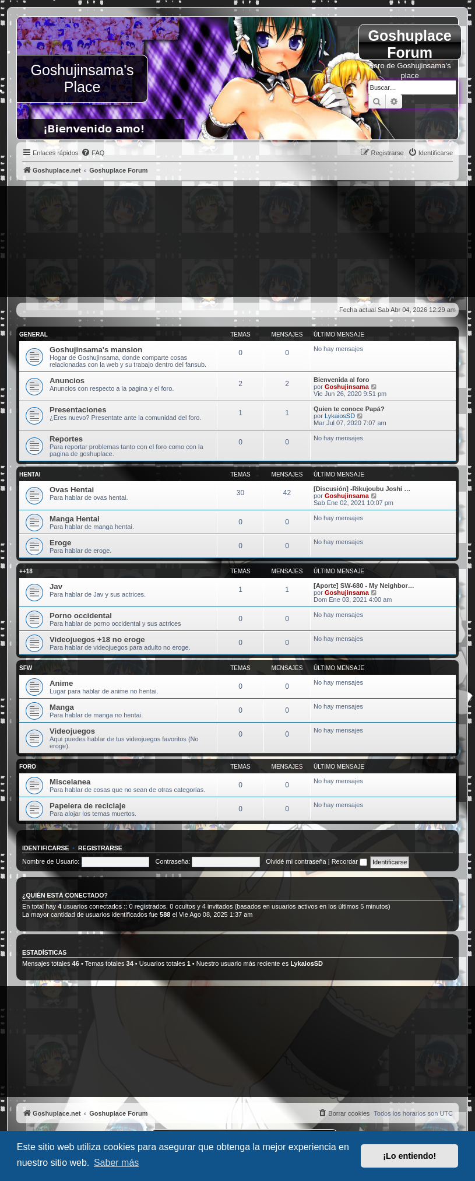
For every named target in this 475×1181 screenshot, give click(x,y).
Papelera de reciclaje (88, 805)
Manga (62, 707)
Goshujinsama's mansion (96, 349)
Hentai (29, 474)
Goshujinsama (347, 386)
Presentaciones (78, 409)
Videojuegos (72, 731)
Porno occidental (81, 615)
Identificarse (45, 847)
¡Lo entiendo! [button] (409, 1156)
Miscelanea (70, 781)
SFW (25, 668)
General (33, 334)
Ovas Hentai (72, 489)
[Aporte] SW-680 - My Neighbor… (364, 585)
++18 (26, 571)
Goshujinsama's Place (82, 78)
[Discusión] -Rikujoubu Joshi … (362, 488)
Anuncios (67, 380)
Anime (61, 683)
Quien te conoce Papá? (349, 408)
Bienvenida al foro (341, 379)
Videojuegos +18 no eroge (97, 639)
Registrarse (100, 847)
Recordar (349, 861)
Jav (56, 586)
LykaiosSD (340, 415)
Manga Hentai (75, 518)
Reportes (66, 438)
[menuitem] (92, 153)
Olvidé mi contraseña (296, 861)
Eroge (60, 542)
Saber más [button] (116, 1163)
